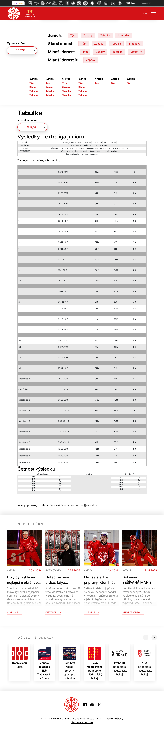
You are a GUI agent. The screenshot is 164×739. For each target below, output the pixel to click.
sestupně (93, 145)
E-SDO (80, 142)
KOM (82, 148)
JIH (74, 148)
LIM (92, 148)
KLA (78, 148)
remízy (72, 150)
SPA (116, 148)
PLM (109, 148)
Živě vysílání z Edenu (44, 662)
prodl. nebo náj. (103, 150)
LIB (89, 148)
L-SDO (105, 142)
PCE (104, 148)
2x (60, 476)
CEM (62, 148)
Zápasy (87, 34)
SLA (112, 148)
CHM (66, 148)
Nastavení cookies (82, 721)
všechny (64, 150)
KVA (86, 148)
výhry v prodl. (81, 150)
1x (139, 477)
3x (60, 478)
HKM (71, 148)
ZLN (126, 148)
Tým (72, 34)
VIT (123, 148)
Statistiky (124, 34)
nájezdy (92, 150)
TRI (119, 148)
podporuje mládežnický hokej (94, 662)
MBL (96, 148)
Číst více (14, 611)
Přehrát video (133, 611)
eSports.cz (89, 717)
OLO (100, 148)
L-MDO (113, 142)
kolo (72, 145)
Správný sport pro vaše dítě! (69, 662)
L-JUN (99, 142)
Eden (20, 657)
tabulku (76, 153)
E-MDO (88, 142)
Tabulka (105, 34)
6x (139, 481)
